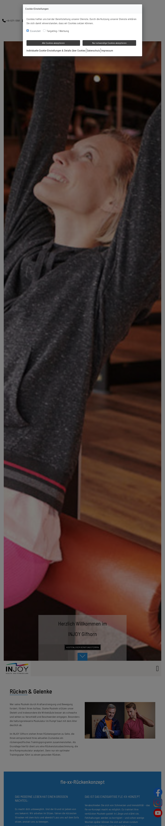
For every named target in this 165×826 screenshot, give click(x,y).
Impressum (107, 50)
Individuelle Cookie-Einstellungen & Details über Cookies (55, 50)
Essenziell (35, 31)
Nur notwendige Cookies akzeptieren (109, 42)
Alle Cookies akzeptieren (53, 42)
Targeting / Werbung (58, 31)
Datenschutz (93, 50)
